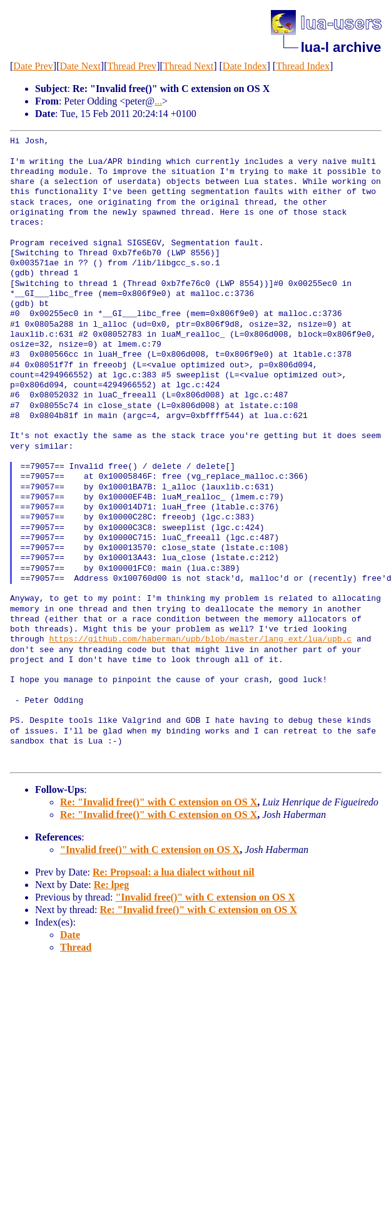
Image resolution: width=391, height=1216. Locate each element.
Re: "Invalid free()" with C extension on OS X (158, 802)
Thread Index (303, 66)
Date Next (80, 66)
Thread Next (188, 66)
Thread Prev (131, 66)
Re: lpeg (111, 884)
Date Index (245, 66)
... (158, 101)
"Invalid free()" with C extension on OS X (150, 849)
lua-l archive (341, 47)
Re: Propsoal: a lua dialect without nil (173, 872)
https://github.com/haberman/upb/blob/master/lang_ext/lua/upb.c (200, 639)
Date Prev (33, 66)
